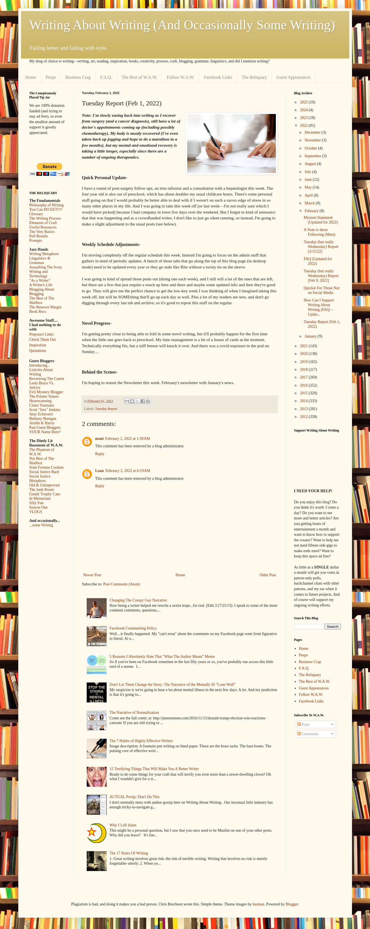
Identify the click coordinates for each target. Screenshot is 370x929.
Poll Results (38, 236)
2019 (304, 362)
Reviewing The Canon (46, 379)
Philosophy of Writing (46, 205)
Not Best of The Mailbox (41, 460)
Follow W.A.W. (180, 77)
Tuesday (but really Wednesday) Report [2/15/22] (321, 246)
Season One (38, 507)
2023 (304, 118)
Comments (307, 734)
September (313, 156)
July (308, 172)
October (311, 148)
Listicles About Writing (41, 372)
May (309, 187)
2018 (304, 369)
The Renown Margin (45, 307)
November (313, 140)
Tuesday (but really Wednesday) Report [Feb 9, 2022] (321, 276)
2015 (304, 393)
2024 (304, 110)
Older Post (267, 575)
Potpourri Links (41, 334)
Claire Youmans (41, 405)
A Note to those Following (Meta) (319, 232)
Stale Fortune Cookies (46, 467)
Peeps (51, 77)
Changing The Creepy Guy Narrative (138, 600)
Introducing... (39, 365)
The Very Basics (42, 232)
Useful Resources (42, 227)
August (311, 164)
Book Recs (37, 311)
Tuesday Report (106, 409)
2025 (304, 102)
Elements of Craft (43, 223)
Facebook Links (218, 77)
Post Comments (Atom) (121, 584)
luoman (258, 904)
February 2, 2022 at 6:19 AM (128, 471)
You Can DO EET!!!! (46, 209)
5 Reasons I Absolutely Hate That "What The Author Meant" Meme (162, 656)
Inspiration (37, 345)
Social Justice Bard (44, 472)
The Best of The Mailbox (41, 300)
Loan (99, 471)
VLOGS (35, 512)
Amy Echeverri (41, 414)
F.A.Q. (106, 77)
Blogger (292, 904)
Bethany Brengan (42, 419)
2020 (304, 354)
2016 (304, 385)
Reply (99, 454)
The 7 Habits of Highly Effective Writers (141, 741)
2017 (304, 377)
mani (99, 438)
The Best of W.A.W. (139, 77)
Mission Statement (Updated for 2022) (321, 219)
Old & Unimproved (44, 485)
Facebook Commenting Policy (133, 628)
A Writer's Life (40, 285)
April (309, 195)
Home (30, 77)
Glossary (36, 214)
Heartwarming (40, 401)
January (311, 336)
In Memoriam (40, 498)
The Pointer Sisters (44, 396)
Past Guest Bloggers (45, 427)
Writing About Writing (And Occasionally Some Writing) (182, 24)
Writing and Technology (38, 274)
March (310, 203)
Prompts (35, 240)
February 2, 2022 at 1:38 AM (127, 438)
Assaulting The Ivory (45, 267)
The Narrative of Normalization (134, 712)
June (309, 179)
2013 (304, 409)
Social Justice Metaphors (40, 478)
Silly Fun (36, 503)
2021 (304, 346)
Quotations (37, 351)
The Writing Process (45, 218)
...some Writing (41, 525)
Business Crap (78, 77)
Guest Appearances (293, 77)
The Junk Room (41, 490)
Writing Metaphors (44, 254)
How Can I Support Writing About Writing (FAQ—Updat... (319, 307)
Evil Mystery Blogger (46, 392)
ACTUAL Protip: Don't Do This (135, 797)
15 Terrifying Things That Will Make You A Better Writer (154, 769)
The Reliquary (254, 77)
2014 (304, 401)
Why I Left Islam (123, 825)
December (313, 132)
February (312, 211)
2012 (304, 417)
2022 (304, 125)
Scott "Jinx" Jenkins (45, 410)
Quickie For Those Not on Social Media (321, 290)
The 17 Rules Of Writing (129, 853)
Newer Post (92, 575)
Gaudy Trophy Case (44, 494)
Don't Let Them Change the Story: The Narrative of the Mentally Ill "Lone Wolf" (173, 684)
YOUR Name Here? (45, 432)
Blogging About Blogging (41, 291)
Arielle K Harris (42, 423)
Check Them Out (42, 339)
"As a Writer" (39, 280)
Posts (303, 724)
